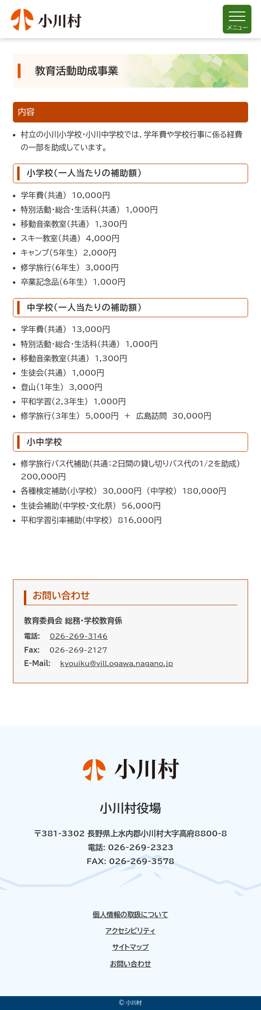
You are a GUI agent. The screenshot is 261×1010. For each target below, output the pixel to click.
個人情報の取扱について (130, 914)
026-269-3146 (79, 636)
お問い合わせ (130, 964)
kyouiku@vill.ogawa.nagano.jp (116, 663)
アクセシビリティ (131, 931)
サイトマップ (130, 947)
